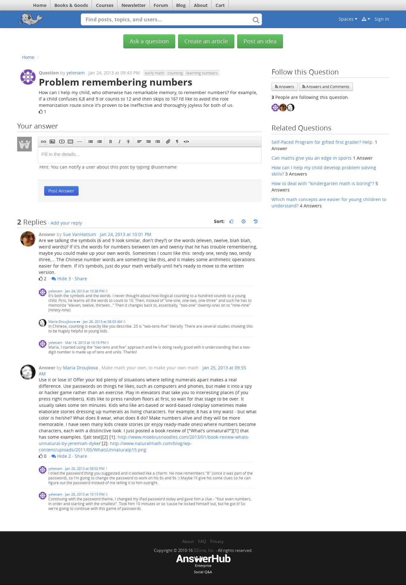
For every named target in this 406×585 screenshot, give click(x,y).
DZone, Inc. (204, 550)
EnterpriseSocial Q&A (203, 564)
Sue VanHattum (79, 234)
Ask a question (149, 41)
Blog (181, 5)
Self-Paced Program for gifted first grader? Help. (323, 142)
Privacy (217, 541)
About (201, 5)
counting (175, 72)
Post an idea (260, 41)
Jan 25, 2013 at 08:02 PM (85, 468)
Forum (161, 5)
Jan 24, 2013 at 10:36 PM (85, 291)
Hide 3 (61, 278)
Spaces (348, 19)
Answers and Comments (325, 86)
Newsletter (133, 5)
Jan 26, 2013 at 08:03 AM (102, 321)
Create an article (206, 41)
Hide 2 (61, 456)
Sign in (382, 19)
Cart (220, 5)
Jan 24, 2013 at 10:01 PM (125, 234)
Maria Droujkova (80, 368)
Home (39, 5)
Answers (284, 86)
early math (154, 72)
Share (81, 278)
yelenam (75, 73)
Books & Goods (71, 5)
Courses (105, 5)
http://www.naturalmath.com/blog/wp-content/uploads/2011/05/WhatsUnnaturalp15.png (115, 446)
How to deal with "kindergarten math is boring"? (323, 183)
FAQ (202, 541)
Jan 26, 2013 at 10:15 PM (85, 494)
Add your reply (66, 223)
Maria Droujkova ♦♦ (64, 321)
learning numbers (202, 72)
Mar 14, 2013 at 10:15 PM (85, 342)
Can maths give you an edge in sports (312, 158)
